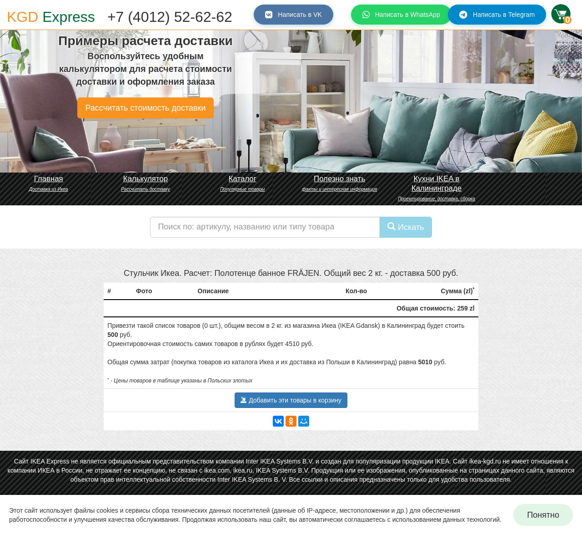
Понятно (543, 515)
